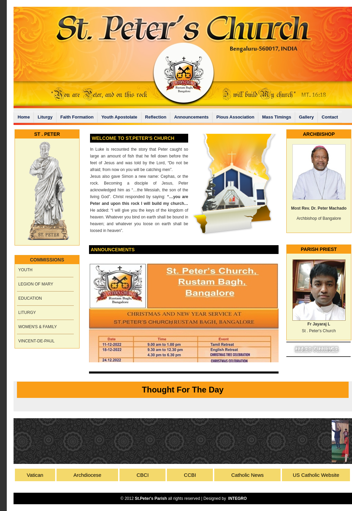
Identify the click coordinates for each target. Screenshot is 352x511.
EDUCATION (30, 298)
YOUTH (25, 270)
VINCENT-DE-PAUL (36, 341)
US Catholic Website (316, 475)
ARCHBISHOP (319, 134)
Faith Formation (76, 117)
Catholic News (247, 475)
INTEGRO (237, 498)
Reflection (156, 117)
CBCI (142, 475)
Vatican (35, 475)
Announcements (191, 117)
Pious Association (235, 117)
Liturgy (45, 117)
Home (24, 117)
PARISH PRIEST (319, 249)
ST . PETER (47, 134)
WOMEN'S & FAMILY (37, 326)
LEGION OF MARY (35, 284)
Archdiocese (87, 475)
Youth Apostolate (119, 117)
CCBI (190, 475)
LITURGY (27, 312)
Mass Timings (276, 117)
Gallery (306, 117)
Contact (330, 117)
